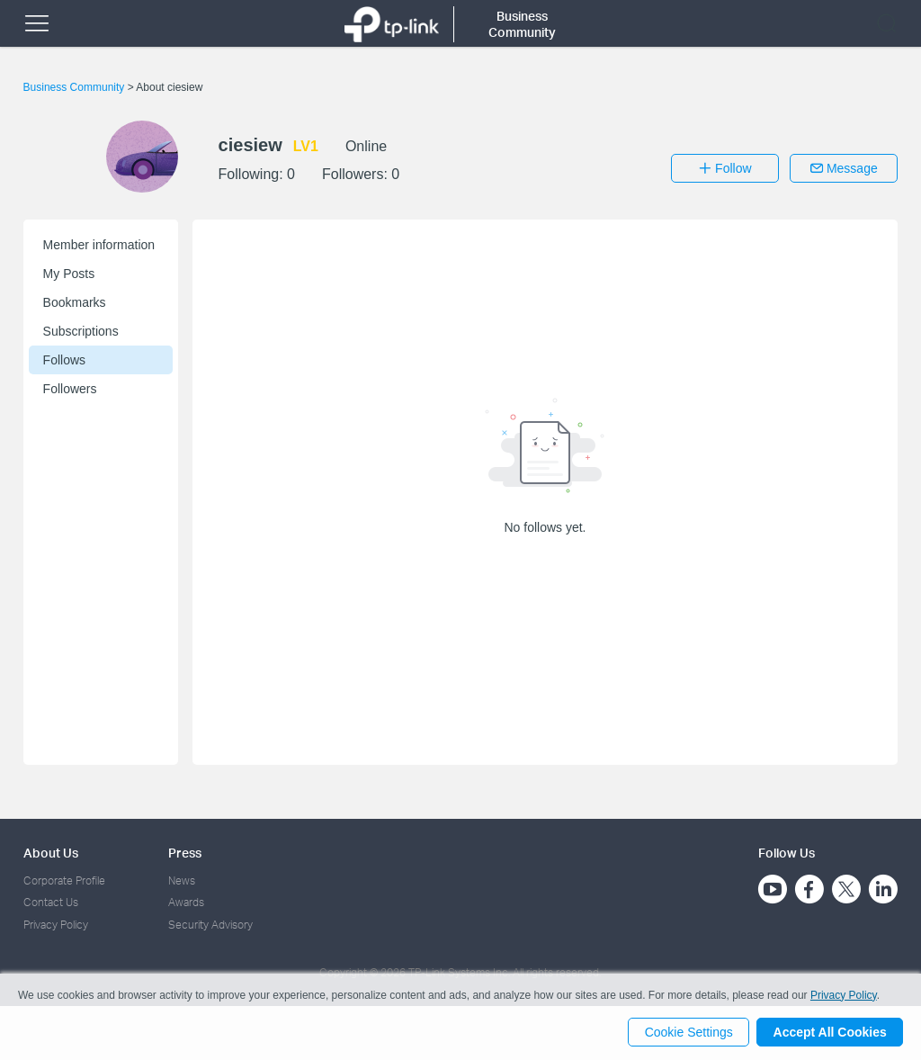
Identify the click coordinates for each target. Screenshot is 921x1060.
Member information (99, 245)
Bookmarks (74, 302)
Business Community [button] (522, 24)
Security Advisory (210, 924)
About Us (50, 852)
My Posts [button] (69, 273)
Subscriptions (81, 331)
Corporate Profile (64, 880)
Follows (64, 360)
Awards (186, 902)
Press (184, 852)
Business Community (75, 87)
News (181, 880)
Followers (70, 389)
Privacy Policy (55, 924)
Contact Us (50, 902)
